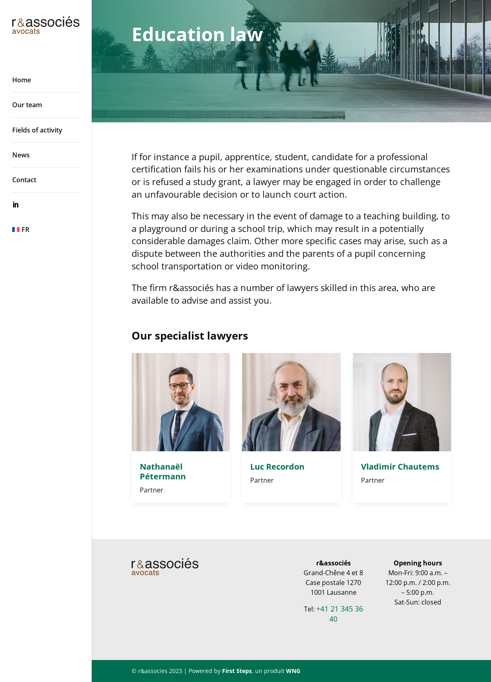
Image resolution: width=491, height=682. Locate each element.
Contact (24, 179)
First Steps (237, 671)
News (21, 154)
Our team (27, 104)
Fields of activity (37, 130)
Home (21, 79)
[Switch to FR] (54, 229)
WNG (293, 671)
